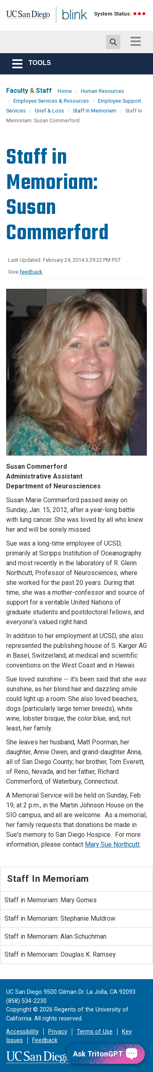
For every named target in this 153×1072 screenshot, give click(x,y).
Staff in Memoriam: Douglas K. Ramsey (60, 954)
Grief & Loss (49, 111)
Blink (65, 26)
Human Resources (102, 91)
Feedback (45, 1040)
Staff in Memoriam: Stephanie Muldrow (59, 918)
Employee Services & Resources (51, 101)
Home (65, 91)
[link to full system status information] (140, 14)
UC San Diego (24, 17)
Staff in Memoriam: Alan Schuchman (55, 936)
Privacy (57, 1031)
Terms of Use (95, 1031)
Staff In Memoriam (94, 111)
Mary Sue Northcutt (112, 844)
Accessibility (22, 1031)
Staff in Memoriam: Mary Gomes (50, 900)
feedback (31, 272)
